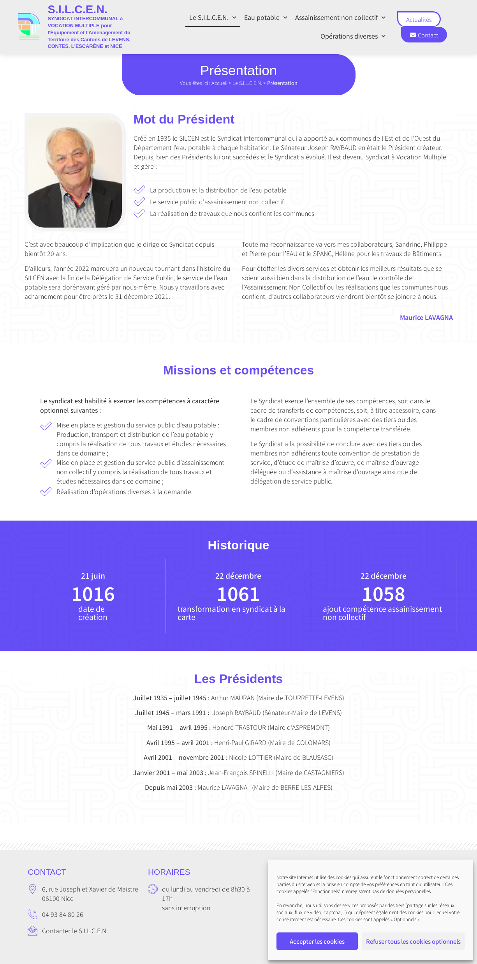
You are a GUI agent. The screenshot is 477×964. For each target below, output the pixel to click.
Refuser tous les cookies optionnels (413, 941)
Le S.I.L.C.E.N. (212, 17)
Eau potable (265, 17)
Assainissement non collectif (340, 17)
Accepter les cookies (317, 941)
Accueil (219, 83)
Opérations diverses (352, 36)
